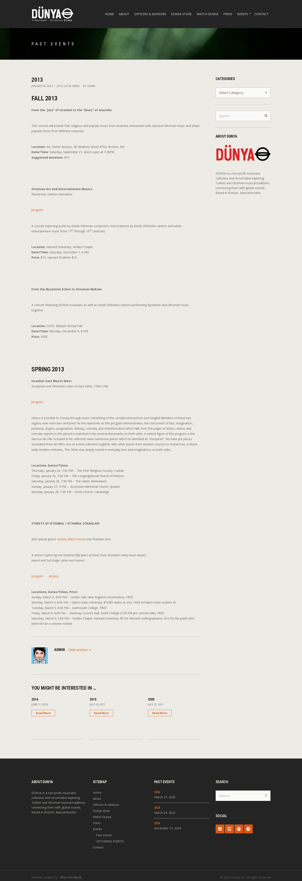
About (124, 14)
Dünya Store (181, 14)
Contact (261, 14)
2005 (151, 699)
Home (109, 14)
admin (91, 86)
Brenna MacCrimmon (72, 539)
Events (242, 14)
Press (227, 14)
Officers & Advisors (150, 14)
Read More (43, 713)
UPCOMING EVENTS (110, 841)
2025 (157, 807)
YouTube (229, 828)
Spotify (238, 828)
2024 (157, 823)
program (37, 210)
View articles (78, 649)
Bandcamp (248, 828)
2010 (93, 699)
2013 (59, 86)
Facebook (220, 828)
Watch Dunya (207, 14)
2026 (157, 792)
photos (54, 576)
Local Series (71, 86)
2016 (34, 699)
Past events (104, 835)
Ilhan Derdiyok (71, 877)
